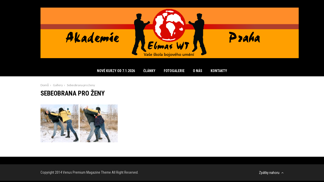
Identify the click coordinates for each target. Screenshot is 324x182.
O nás (197, 71)
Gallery (58, 85)
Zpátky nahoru (271, 173)
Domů (44, 85)
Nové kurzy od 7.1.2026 (116, 71)
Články (149, 71)
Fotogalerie (174, 71)
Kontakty (219, 71)
